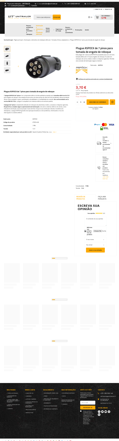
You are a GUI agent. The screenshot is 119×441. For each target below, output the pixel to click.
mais (54, 132)
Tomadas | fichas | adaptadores (60, 40)
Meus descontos (31, 409)
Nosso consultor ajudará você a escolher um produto (106, 176)
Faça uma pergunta (102, 197)
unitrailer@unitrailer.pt (49, 4)
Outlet (87, 30)
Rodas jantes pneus (48, 30)
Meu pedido (11, 390)
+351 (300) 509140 (73, 4)
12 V (82, 80)
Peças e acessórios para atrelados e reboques (29, 30)
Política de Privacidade (86, 423)
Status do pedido (13, 393)
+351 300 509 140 (105, 186)
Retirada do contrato (51, 409)
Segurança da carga (59, 30)
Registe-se (108, 9)
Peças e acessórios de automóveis (69, 29)
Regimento (47, 403)
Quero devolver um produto (13, 405)
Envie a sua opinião (95, 250)
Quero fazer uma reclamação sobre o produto (13, 401)
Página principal (18, 40)
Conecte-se (98, 9)
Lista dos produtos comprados (31, 402)
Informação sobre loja (51, 393)
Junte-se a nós (86, 390)
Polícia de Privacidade (50, 406)
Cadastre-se (29, 393)
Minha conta (30, 390)
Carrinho (29, 396)
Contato (34, 5)
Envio (45, 396)
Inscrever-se (87, 407)
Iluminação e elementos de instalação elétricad (39, 30)
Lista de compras (31, 399)
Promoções (78, 30)
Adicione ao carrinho (97, 110)
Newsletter (29, 412)
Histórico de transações (29, 406)
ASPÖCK (100, 65)
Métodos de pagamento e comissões (50, 399)
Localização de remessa (12, 396)
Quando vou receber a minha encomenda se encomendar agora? (106, 151)
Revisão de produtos (80, 197)
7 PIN (86, 78)
